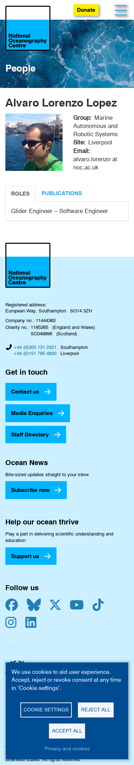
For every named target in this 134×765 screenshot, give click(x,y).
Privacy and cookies (67, 748)
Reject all (95, 709)
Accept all (67, 731)
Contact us (25, 391)
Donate (86, 9)
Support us (25, 556)
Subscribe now (30, 490)
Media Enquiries (32, 413)
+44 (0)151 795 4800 (35, 353)
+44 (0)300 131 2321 (35, 347)
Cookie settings (46, 709)
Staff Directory (30, 434)
